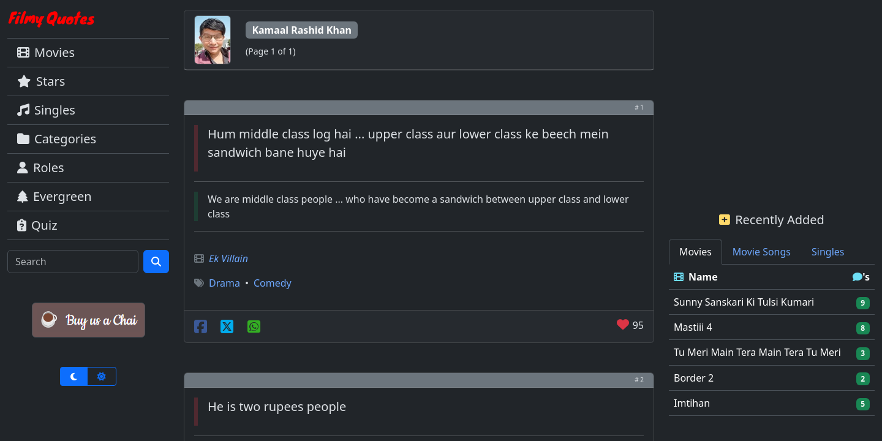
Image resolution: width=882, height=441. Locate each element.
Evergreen (54, 196)
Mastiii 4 (693, 327)
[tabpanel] (772, 340)
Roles (40, 167)
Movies (46, 52)
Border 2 (694, 378)
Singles (46, 110)
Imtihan (692, 403)
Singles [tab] (828, 251)
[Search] (72, 261)
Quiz (37, 225)
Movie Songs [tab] (762, 251)
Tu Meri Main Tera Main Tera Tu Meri (757, 352)
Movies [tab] (695, 251)
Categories (56, 138)
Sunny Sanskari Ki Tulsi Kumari (744, 302)
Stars (41, 81)
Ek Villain (228, 258)
